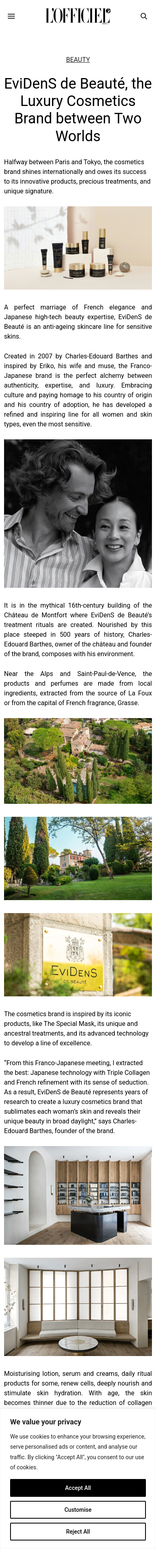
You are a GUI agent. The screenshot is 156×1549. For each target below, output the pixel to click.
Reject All (78, 1531)
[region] (78, 1479)
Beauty (78, 60)
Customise (77, 1510)
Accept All (78, 1488)
